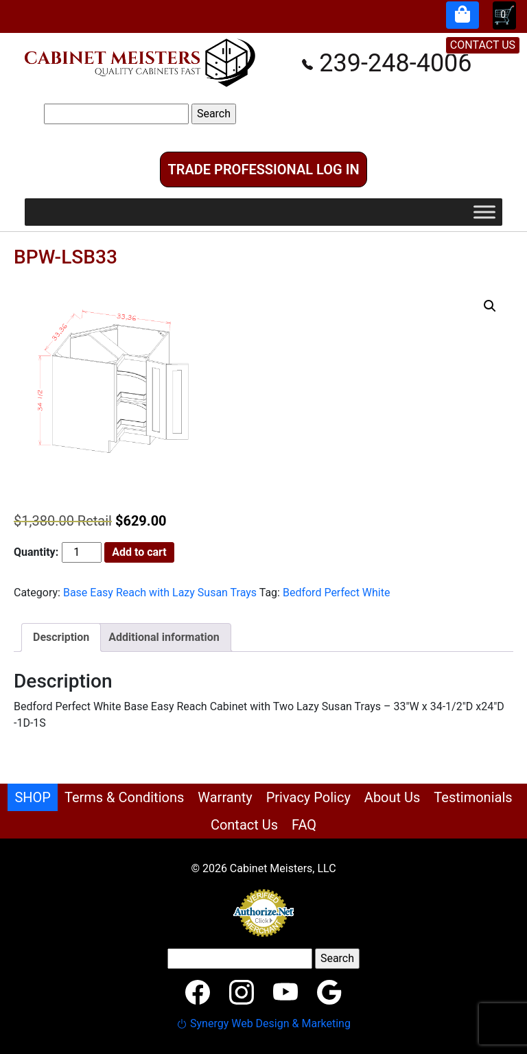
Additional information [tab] (163, 637)
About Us (392, 797)
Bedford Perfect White (336, 592)
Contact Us (244, 825)
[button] (490, 306)
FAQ (304, 825)
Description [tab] (61, 637)
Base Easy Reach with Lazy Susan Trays (160, 592)
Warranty (225, 797)
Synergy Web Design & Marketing (263, 1023)
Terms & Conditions (124, 797)
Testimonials (473, 797)
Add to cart (139, 552)
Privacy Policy (308, 797)
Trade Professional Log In (263, 169)
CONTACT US (482, 44)
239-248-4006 (386, 63)
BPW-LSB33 (65, 257)
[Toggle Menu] (484, 212)
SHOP (32, 797)
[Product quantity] (82, 552)
